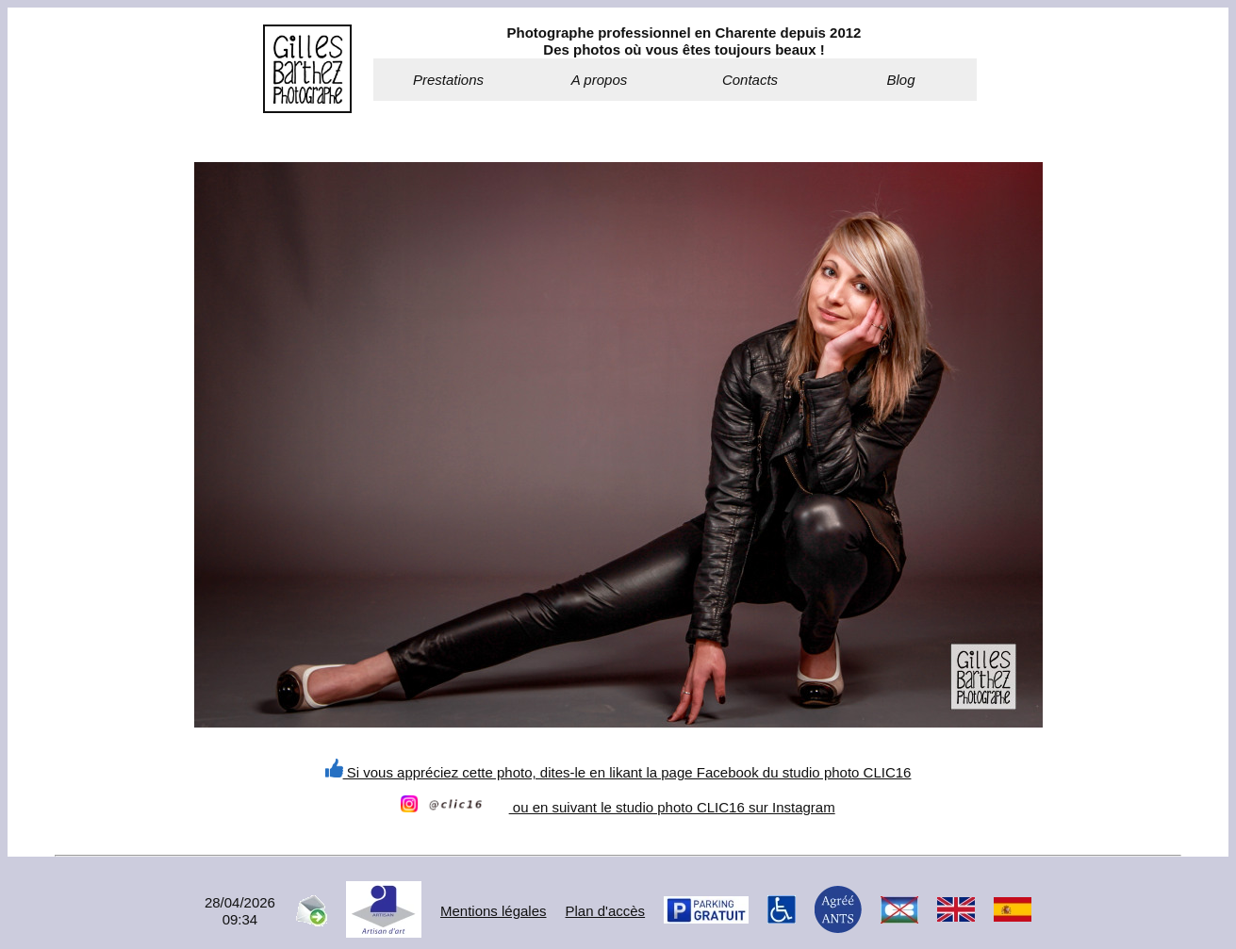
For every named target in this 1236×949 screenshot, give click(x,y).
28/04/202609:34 (240, 910)
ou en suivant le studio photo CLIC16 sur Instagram (617, 807)
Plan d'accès (606, 911)
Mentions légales (493, 911)
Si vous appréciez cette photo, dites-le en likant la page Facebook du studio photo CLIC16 (618, 772)
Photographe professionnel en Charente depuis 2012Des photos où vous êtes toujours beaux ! (684, 41)
